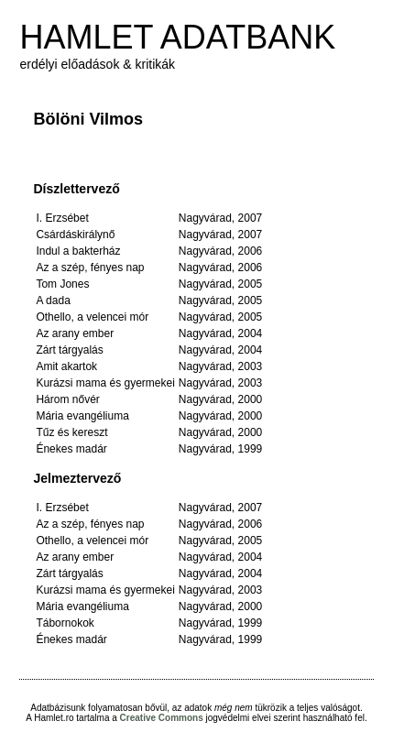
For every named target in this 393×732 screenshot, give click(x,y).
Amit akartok (66, 366)
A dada (53, 300)
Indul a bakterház (78, 251)
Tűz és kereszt (71, 432)
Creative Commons (161, 718)
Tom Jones (62, 284)
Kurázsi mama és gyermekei (105, 383)
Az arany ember (75, 333)
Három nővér (67, 399)
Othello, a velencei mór (92, 317)
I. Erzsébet (62, 218)
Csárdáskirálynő (75, 234)
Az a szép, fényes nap (90, 267)
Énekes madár (71, 448)
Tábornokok (64, 623)
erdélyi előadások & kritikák (97, 64)
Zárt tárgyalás (69, 350)
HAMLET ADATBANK (177, 37)
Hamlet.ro (53, 718)
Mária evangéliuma (82, 416)
